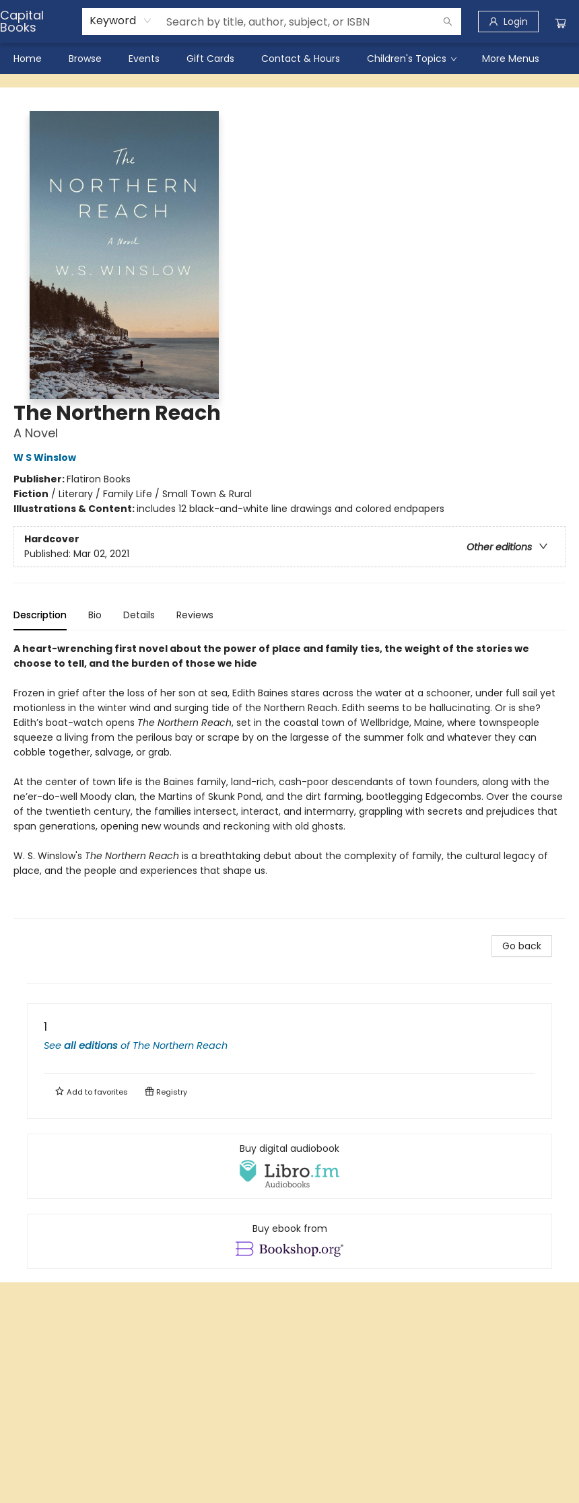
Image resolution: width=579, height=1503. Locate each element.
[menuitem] (27, 58)
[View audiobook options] (289, 1166)
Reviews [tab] (194, 615)
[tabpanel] (289, 780)
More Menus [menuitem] (510, 58)
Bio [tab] (95, 615)
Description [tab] (40, 615)
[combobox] (121, 21)
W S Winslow (46, 457)
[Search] (447, 21)
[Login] (508, 21)
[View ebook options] (289, 1241)
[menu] (289, 58)
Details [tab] (139, 615)
